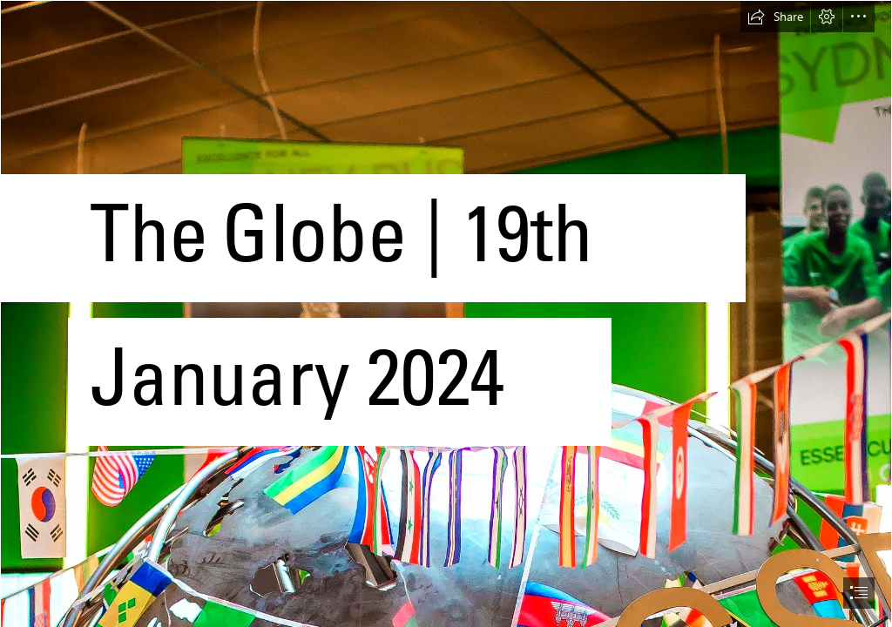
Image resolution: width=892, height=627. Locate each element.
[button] (775, 16)
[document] (446, 313)
